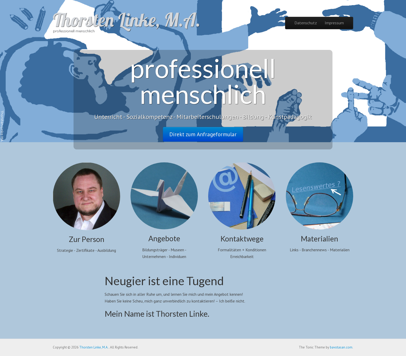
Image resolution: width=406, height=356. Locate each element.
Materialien (319, 238)
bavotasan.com (341, 347)
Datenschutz (305, 22)
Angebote (164, 238)
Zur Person (86, 239)
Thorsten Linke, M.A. (126, 19)
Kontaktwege (242, 238)
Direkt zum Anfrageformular (203, 134)
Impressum (334, 22)
